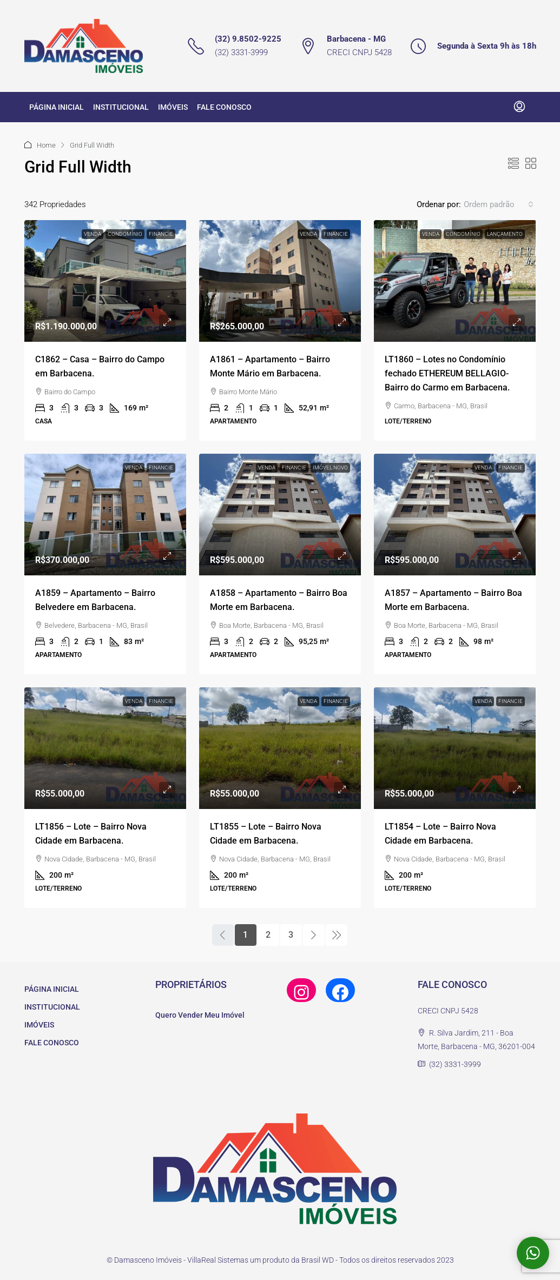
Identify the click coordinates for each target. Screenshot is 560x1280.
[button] (513, 163)
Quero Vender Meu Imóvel (200, 1015)
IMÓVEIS (173, 107)
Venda (92, 234)
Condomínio (125, 234)
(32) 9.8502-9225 (248, 39)
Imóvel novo (330, 467)
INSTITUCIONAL (121, 107)
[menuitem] (519, 107)
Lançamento (505, 234)
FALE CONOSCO (224, 107)
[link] (105, 281)
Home (46, 145)
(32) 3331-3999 (241, 52)
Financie (161, 234)
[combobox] (498, 204)
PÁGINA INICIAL (56, 107)
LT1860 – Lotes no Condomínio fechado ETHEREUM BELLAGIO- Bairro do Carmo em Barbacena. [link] (447, 373)
